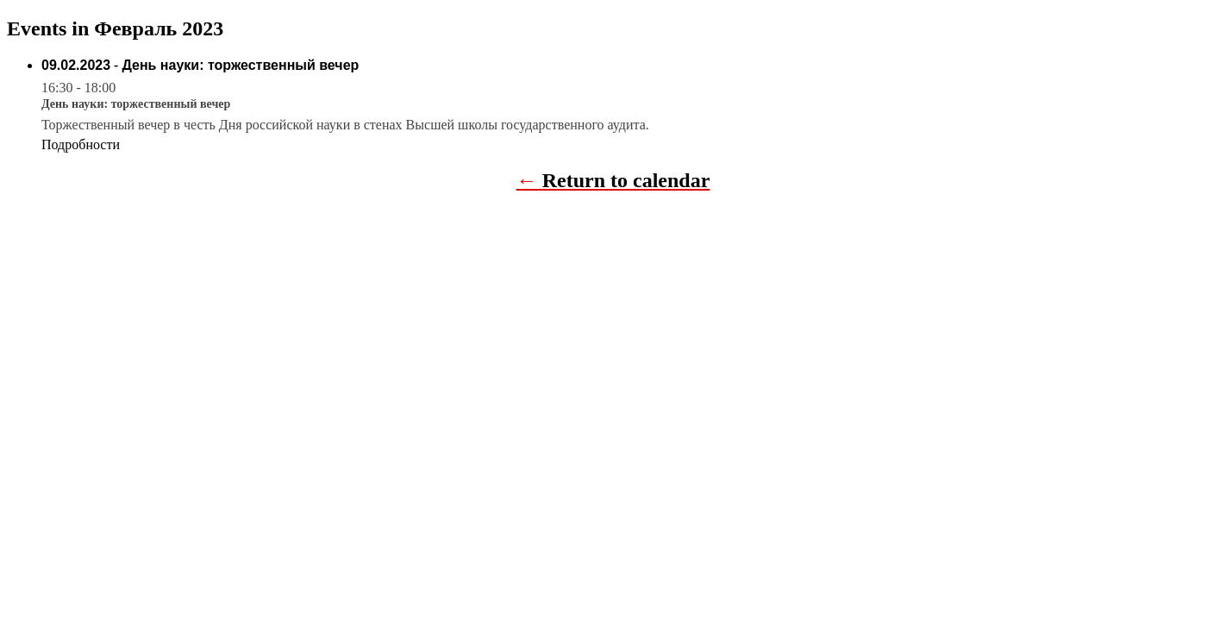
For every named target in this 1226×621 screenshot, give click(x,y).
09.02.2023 (75, 65)
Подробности (80, 144)
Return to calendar (626, 180)
